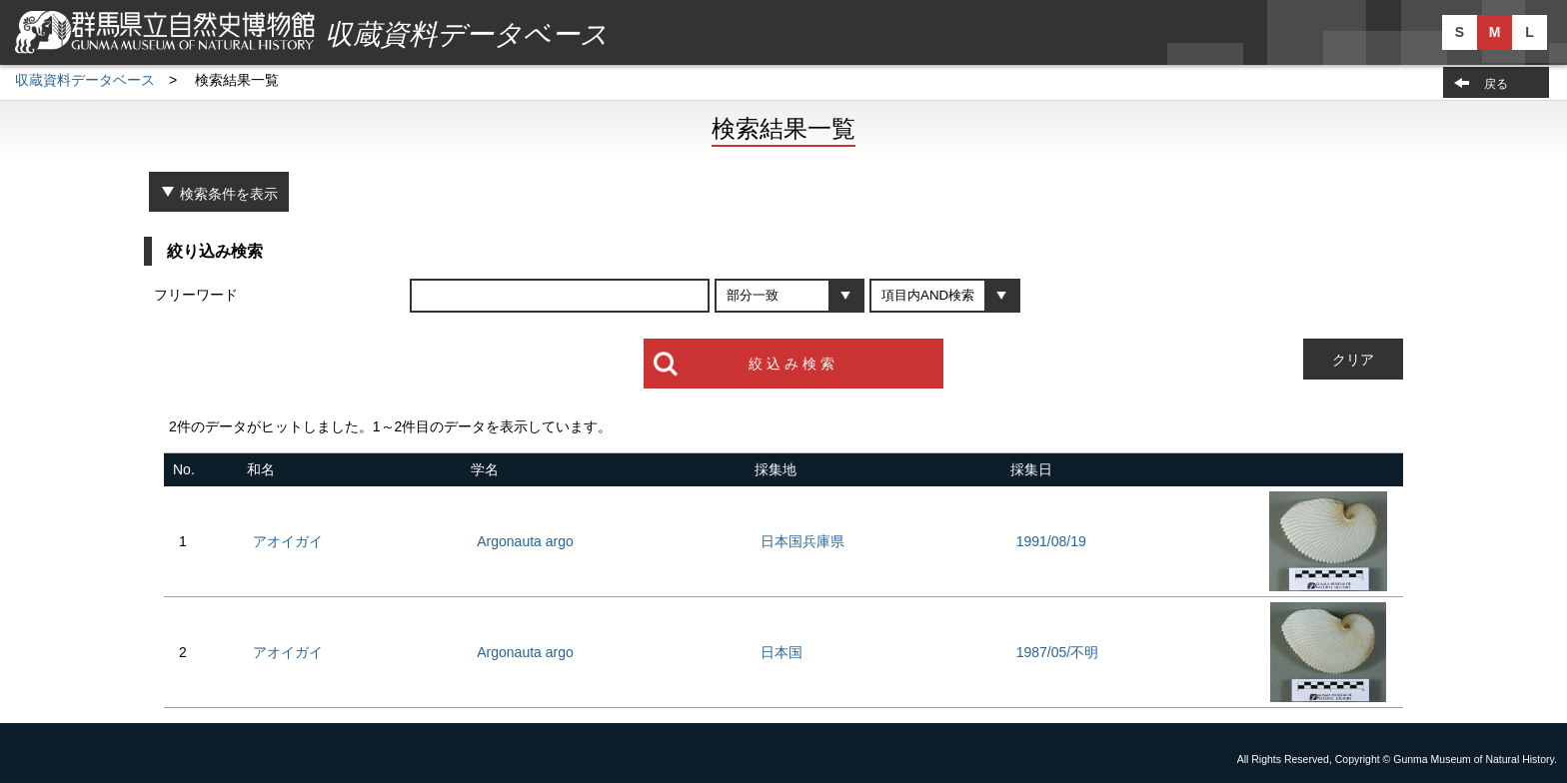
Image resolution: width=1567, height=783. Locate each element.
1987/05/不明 (1057, 652)
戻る (1496, 84)
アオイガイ (288, 541)
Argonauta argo (525, 541)
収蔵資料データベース (85, 80)
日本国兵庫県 (802, 541)
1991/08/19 (1051, 541)
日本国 (781, 652)
